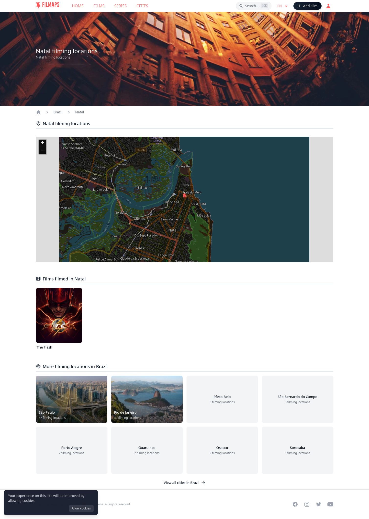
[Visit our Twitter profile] (319, 504)
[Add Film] (307, 6)
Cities (142, 6)
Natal (79, 112)
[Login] (328, 6)
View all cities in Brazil (184, 482)
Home (78, 6)
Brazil (58, 112)
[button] (184, 196)
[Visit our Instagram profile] (307, 504)
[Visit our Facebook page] (295, 504)
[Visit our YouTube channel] (330, 504)
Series (120, 6)
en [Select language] (283, 6)
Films (98, 6)
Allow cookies (81, 508)
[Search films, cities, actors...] (253, 6)
